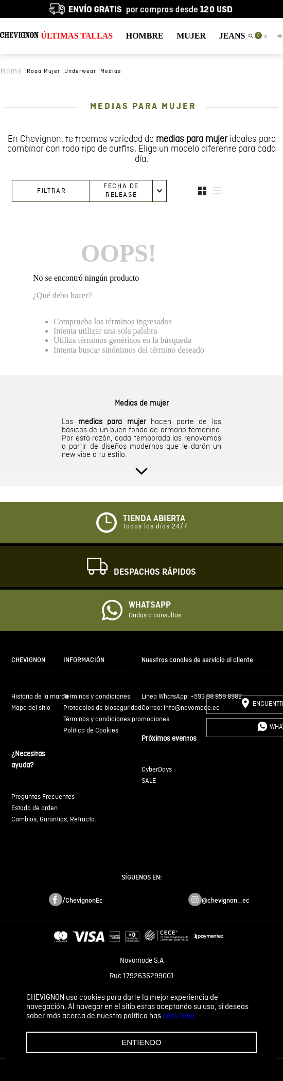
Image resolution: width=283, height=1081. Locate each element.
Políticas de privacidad (141, 1007)
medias (110, 71)
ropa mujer (43, 71)
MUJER (191, 35)
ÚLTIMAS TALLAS (77, 35)
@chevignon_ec (226, 900)
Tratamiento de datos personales (141, 1022)
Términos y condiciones (142, 991)
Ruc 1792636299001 (142, 976)
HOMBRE (145, 35)
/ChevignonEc (82, 900)
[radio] (202, 191)
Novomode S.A (142, 960)
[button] (250, 36)
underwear (80, 71)
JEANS (232, 35)
